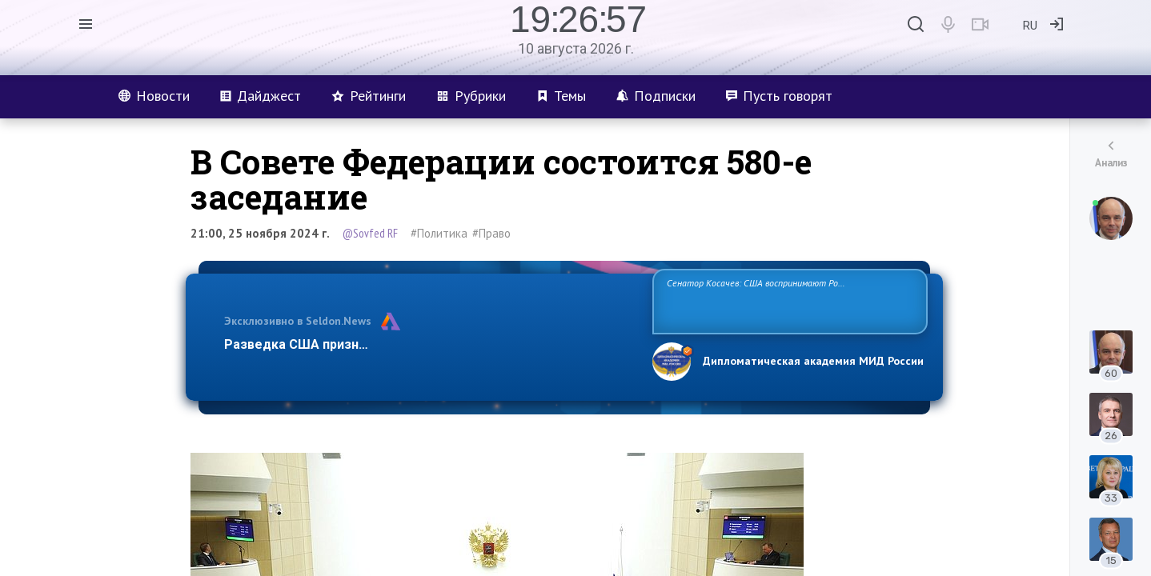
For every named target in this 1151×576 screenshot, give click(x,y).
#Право (491, 233)
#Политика (439, 233)
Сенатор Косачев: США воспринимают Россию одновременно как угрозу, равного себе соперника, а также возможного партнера (787, 300)
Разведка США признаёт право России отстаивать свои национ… (430, 344)
